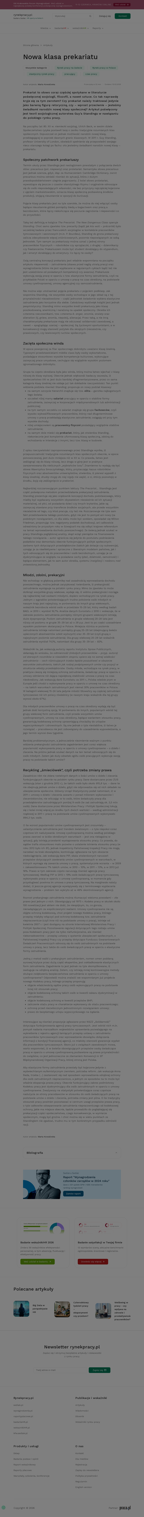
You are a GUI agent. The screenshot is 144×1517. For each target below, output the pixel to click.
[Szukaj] (90, 16)
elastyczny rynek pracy (41, 74)
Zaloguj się (105, 16)
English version (83, 1487)
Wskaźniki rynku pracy (87, 1422)
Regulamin (81, 1481)
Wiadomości (81, 1410)
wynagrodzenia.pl (23, 1410)
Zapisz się (99, 1370)
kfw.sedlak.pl (21, 1433)
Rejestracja (81, 1464)
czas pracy (91, 74)
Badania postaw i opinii (26, 1459)
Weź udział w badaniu (37, 1261)
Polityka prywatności (86, 1476)
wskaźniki (81, 28)
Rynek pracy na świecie (69, 67)
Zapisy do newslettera (87, 1470)
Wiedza (45, 28)
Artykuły (48, 45)
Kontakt (123, 16)
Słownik (79, 1416)
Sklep (17, 1453)
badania (62, 28)
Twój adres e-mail (46, 1370)
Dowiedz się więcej (93, 1261)
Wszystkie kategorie (36, 67)
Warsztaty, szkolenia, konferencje (32, 1476)
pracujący (69, 74)
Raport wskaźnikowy (25, 1464)
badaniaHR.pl (21, 1422)
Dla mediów (81, 1459)
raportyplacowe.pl (23, 1416)
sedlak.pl (18, 1405)
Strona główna (31, 45)
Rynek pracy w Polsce (104, 67)
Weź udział (122, 4)
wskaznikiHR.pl (22, 1427)
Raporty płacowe (23, 1470)
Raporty (98, 28)
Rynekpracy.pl (24, 1398)
